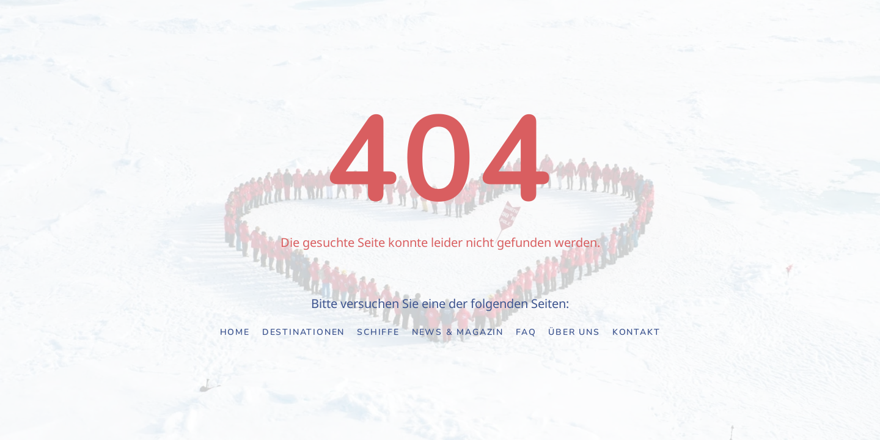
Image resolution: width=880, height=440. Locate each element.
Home (235, 332)
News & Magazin (458, 332)
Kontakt (636, 332)
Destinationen (303, 332)
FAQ (526, 332)
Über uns (574, 332)
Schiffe (378, 332)
